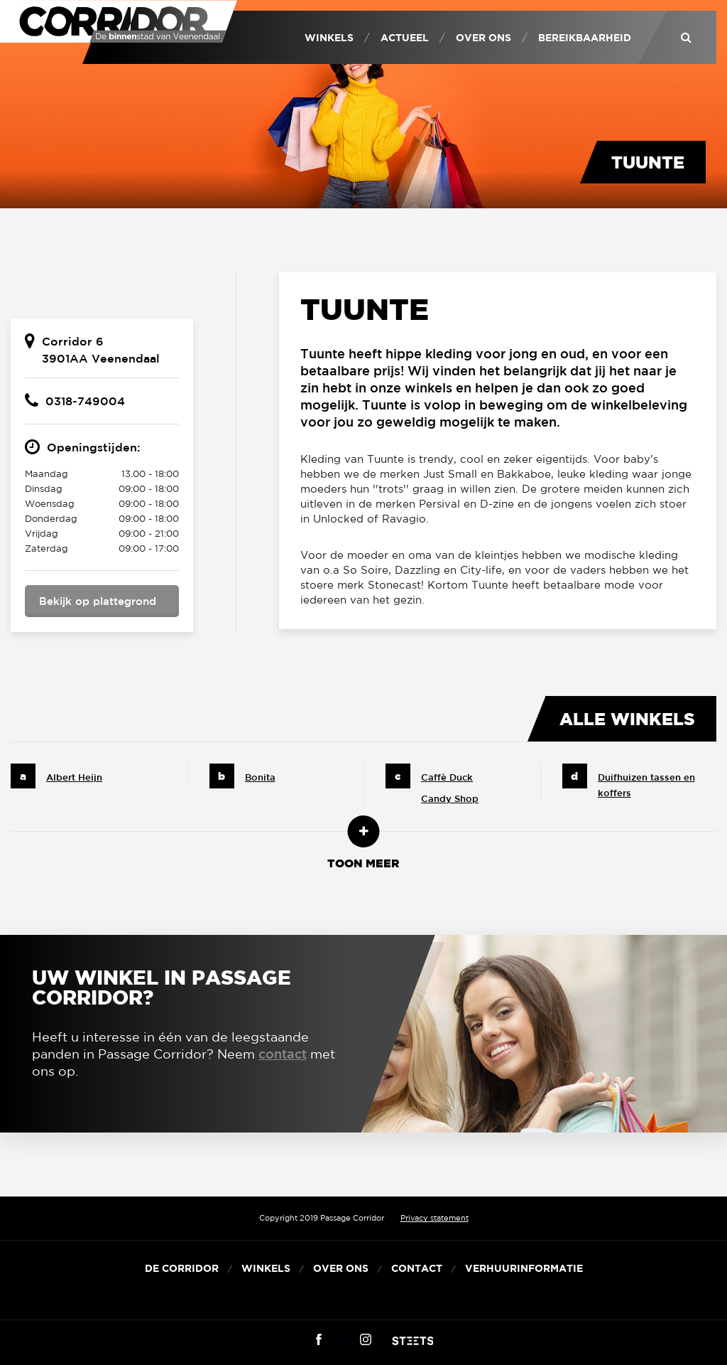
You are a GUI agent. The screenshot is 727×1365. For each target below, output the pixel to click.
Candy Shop (450, 798)
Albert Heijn (74, 777)
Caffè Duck (447, 777)
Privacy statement (434, 1218)
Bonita (260, 777)
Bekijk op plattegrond (97, 601)
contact (282, 1053)
